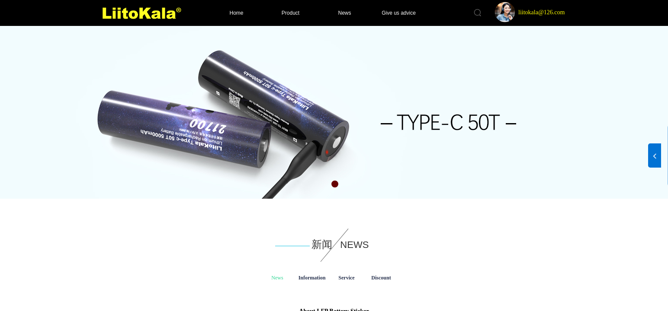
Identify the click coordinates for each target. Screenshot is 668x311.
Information (312, 278)
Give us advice (399, 13)
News (344, 13)
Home (236, 13)
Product (290, 13)
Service (346, 278)
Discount (381, 278)
